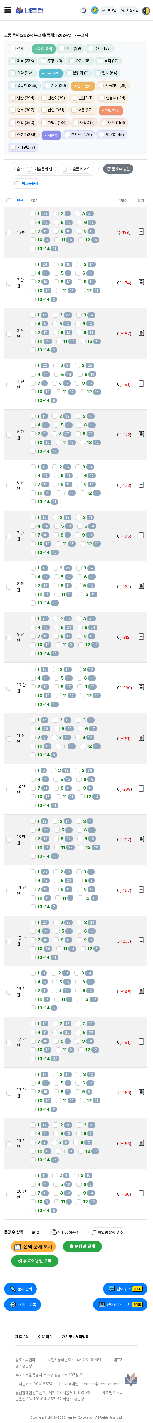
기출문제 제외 (76, 169)
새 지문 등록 (27, 1304)
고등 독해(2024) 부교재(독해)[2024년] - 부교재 (46, 35)
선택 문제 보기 (37, 1247)
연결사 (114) (112, 98)
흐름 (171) (82, 110)
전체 (17, 48)
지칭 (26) (55, 85)
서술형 (53, 135)
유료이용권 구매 (35, 1261)
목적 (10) (108, 60)
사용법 (84, 10)
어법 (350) (22, 122)
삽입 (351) (52, 110)
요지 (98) (80, 60)
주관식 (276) (78, 134)
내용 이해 (52, 73)
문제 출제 (25, 1289)
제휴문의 (22, 1336)
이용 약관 (45, 1336)
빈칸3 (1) (82, 98)
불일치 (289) (24, 85)
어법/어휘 (112, 110)
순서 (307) (22, 110)
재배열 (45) (111, 134)
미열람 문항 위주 (107, 1232)
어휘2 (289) (23, 134)
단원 (20, 200)
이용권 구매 (95, 10)
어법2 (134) (53, 122)
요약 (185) (22, 72)
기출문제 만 (39, 169)
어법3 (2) (84, 122)
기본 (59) (70, 48)
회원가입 (132, 10)
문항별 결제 (82, 1246)
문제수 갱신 (118, 168)
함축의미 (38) (113, 85)
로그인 (111, 10)
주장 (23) (51, 60)
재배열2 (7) (23, 147)
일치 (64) (106, 72)
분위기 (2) (77, 72)
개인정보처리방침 (75, 1336)
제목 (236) (22, 60)
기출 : (17, 168)
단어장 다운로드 (119, 1304)
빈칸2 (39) (53, 98)
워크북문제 (26, 183)
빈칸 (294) (22, 98)
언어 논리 (84, 86)
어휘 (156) (113, 122)
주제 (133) (99, 48)
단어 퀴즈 (124, 1289)
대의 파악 (45, 49)
